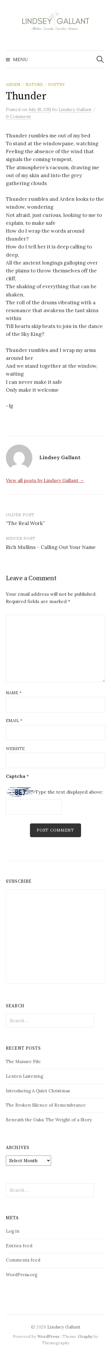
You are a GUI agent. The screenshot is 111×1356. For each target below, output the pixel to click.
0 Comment (18, 116)
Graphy (85, 1336)
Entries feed (19, 1245)
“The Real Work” (25, 523)
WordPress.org (21, 1274)
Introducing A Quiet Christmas (38, 1091)
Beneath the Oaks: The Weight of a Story (49, 1119)
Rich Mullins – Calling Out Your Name (51, 547)
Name (13, 692)
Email (14, 720)
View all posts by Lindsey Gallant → (45, 480)
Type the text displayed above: (69, 792)
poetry (56, 84)
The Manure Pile (23, 1061)
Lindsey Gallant (63, 1327)
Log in (12, 1231)
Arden (13, 84)
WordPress (48, 1336)
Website (15, 748)
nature (34, 84)
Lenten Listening (24, 1076)
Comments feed (23, 1260)
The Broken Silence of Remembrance (46, 1105)
